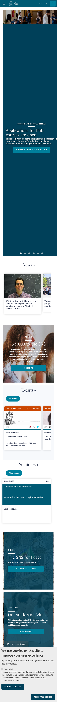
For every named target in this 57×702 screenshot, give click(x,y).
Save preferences (12, 687)
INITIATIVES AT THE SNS (25, 568)
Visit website (26, 630)
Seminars (28, 464)
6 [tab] (42, 253)
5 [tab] (38, 253)
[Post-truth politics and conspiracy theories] (26, 500)
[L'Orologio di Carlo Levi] (22, 428)
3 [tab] (29, 253)
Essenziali (8, 669)
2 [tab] (25, 253)
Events (28, 390)
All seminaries (14, 472)
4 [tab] (33, 253)
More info (28, 368)
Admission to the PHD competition (31, 150)
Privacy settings (16, 644)
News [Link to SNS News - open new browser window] (29, 265)
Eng (41, 3)
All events (13, 399)
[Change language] (45, 3)
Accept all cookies (43, 697)
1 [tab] (20, 253)
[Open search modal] (53, 4)
